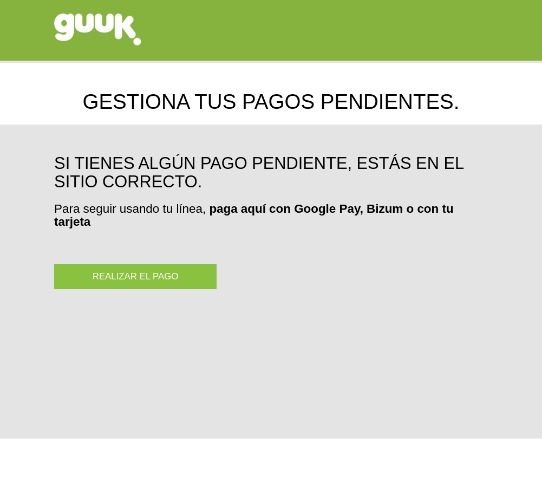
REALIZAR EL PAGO (136, 276)
